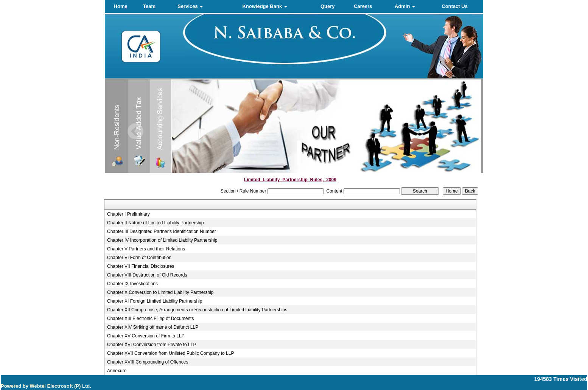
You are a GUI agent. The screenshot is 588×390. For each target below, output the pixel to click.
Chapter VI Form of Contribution (139, 257)
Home (121, 6)
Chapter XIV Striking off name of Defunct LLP (152, 327)
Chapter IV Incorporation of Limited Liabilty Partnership (162, 240)
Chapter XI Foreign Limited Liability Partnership (154, 301)
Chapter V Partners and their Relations (146, 249)
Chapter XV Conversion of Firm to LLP (146, 336)
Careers (363, 6)
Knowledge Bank (264, 6)
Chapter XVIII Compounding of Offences (147, 362)
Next (448, 131)
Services (190, 6)
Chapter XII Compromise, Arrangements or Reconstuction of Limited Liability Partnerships (197, 309)
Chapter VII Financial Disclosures (140, 266)
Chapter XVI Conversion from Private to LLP (151, 344)
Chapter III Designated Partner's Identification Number (161, 231)
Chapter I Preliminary (128, 214)
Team (149, 6)
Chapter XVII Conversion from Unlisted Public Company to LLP (170, 353)
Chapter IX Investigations (132, 283)
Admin (405, 6)
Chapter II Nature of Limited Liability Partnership (155, 222)
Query (327, 6)
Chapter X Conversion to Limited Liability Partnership (160, 292)
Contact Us (455, 6)
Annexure (116, 370)
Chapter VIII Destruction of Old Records (147, 275)
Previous (136, 131)
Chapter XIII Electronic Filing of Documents (150, 318)
